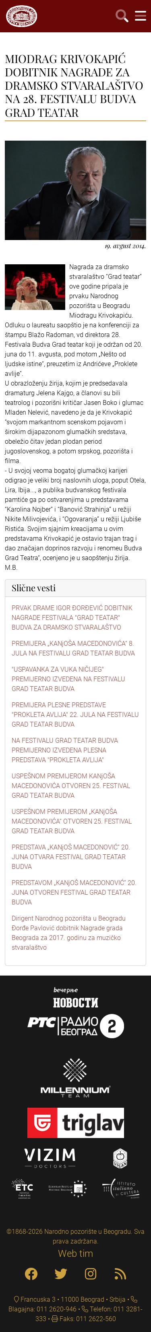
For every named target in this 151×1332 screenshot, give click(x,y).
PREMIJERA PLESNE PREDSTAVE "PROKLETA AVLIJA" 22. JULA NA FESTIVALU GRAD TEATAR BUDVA (75, 714)
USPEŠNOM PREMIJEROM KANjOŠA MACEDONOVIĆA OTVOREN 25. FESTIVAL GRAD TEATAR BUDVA (71, 785)
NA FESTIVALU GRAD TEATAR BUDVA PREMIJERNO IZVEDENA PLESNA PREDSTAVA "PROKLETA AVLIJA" (65, 750)
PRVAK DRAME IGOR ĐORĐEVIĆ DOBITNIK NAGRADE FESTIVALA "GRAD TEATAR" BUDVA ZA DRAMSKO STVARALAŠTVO (72, 617)
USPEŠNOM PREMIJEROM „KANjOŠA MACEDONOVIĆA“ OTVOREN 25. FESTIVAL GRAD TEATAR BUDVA (72, 821)
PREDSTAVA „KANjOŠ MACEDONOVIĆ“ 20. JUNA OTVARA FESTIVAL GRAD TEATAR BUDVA (71, 856)
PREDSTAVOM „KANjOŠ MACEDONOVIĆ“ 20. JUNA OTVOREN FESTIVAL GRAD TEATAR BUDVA (74, 892)
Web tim (75, 1253)
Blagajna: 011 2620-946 (42, 1309)
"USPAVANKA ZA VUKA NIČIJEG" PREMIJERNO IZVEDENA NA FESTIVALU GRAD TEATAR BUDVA (68, 679)
